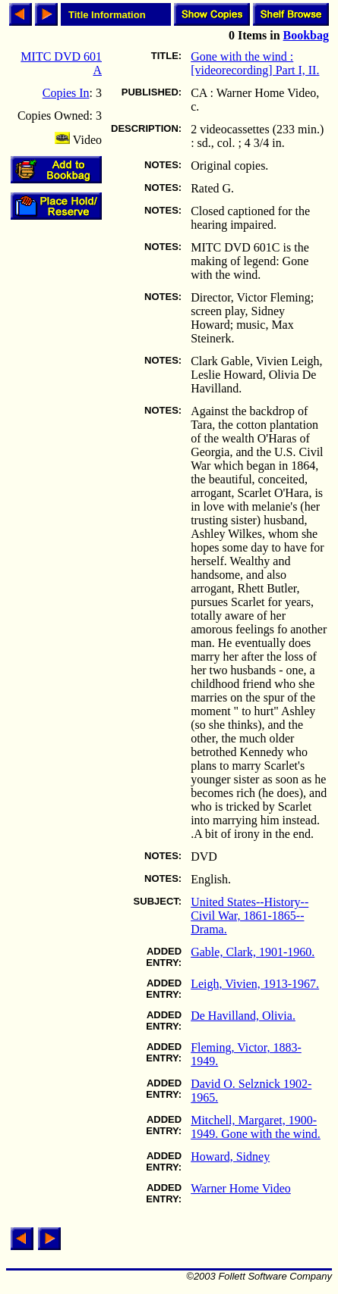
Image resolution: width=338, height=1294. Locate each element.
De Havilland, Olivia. (243, 1015)
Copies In (66, 92)
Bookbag (306, 35)
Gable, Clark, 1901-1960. (252, 951)
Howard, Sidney (230, 1156)
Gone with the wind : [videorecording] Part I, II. (255, 63)
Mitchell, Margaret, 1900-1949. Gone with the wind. (256, 1127)
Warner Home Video (241, 1188)
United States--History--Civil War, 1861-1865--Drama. (249, 915)
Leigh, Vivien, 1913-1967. (255, 983)
